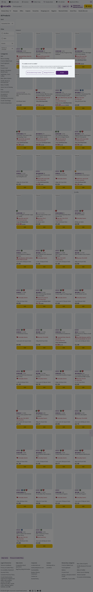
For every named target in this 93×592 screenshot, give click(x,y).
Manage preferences (49, 72)
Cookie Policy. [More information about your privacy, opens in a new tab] (60, 67)
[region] (47, 68)
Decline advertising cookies (34, 72)
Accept (62, 72)
